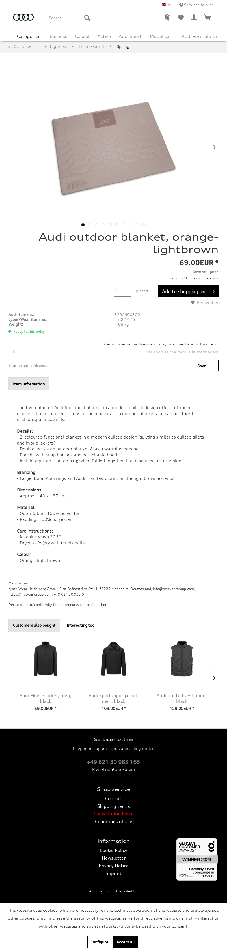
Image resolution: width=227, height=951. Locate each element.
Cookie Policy (113, 850)
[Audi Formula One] (201, 36)
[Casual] (82, 36)
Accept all (125, 941)
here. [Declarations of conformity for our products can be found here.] (105, 604)
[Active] (104, 36)
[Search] (87, 17)
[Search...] (71, 17)
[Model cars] (162, 36)
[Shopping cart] (207, 17)
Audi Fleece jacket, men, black (46, 698)
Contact (113, 798)
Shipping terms (113, 806)
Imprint (113, 873)
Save (201, 365)
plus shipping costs (203, 278)
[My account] (194, 17)
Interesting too (80, 625)
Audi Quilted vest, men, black (182, 698)
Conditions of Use (113, 821)
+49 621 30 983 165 (113, 762)
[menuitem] (71, 17)
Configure (99, 941)
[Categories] (28, 36)
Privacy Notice (114, 865)
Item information (29, 383)
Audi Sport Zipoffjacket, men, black (113, 698)
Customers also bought (34, 625)
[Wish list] (180, 17)
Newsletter (114, 858)
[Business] (57, 36)
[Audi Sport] (130, 36)
